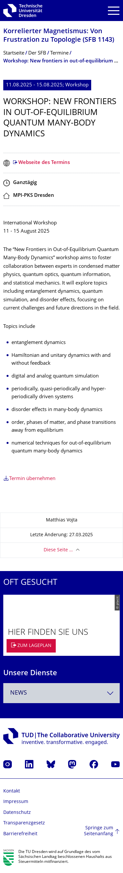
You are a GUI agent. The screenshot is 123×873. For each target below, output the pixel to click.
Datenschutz (17, 813)
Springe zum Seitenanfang (98, 831)
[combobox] (61, 693)
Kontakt (11, 791)
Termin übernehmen (32, 478)
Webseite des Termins (44, 162)
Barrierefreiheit (20, 834)
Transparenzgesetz (24, 823)
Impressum (15, 802)
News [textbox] (18, 693)
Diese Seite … (58, 550)
